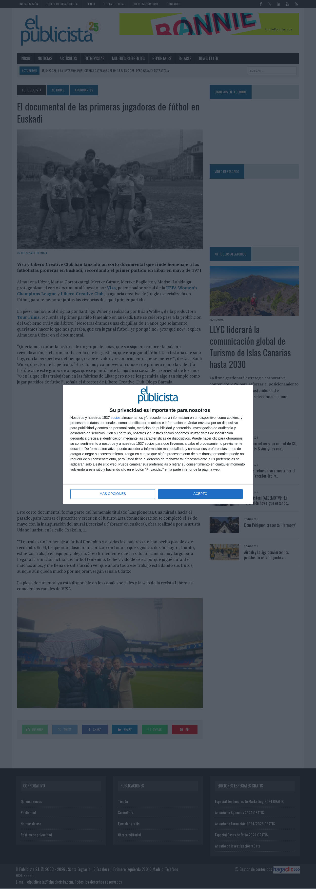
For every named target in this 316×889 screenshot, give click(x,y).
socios (115, 417)
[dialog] (158, 444)
